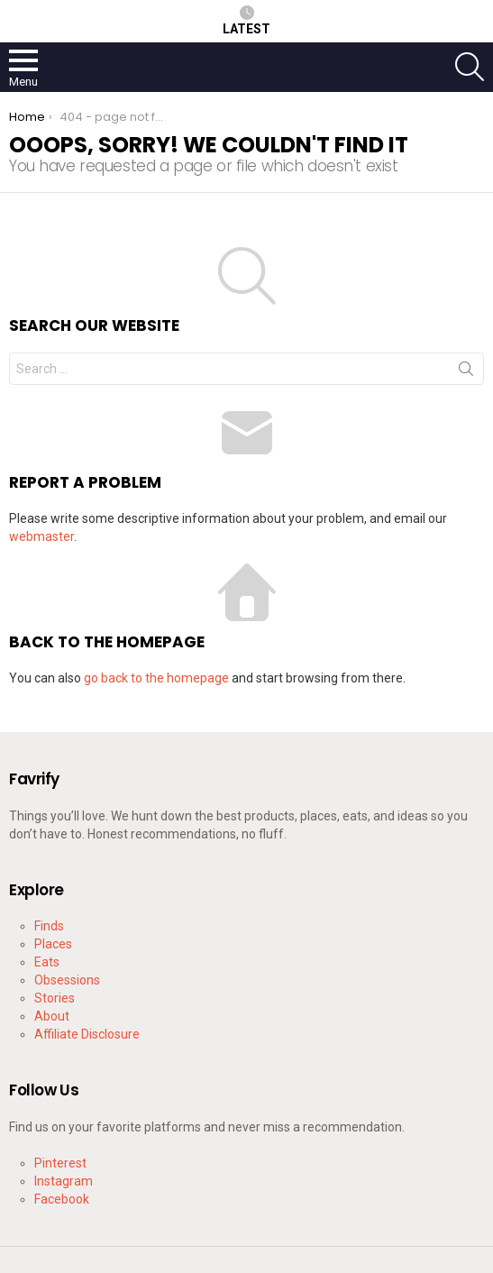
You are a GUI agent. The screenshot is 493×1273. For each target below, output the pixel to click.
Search (466, 372)
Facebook (61, 1199)
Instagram (63, 1181)
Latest (246, 20)
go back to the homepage (156, 678)
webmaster (41, 536)
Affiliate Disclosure (87, 1034)
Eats (46, 962)
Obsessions (67, 980)
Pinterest (60, 1163)
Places (53, 944)
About (51, 1016)
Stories (54, 998)
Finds (49, 926)
